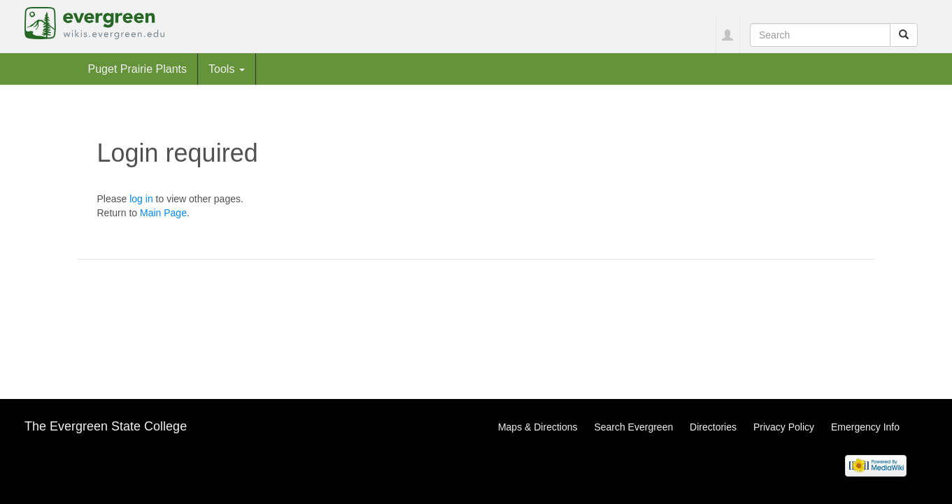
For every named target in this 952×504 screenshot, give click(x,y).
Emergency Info (865, 427)
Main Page (163, 212)
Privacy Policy (783, 427)
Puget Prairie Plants (137, 68)
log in (140, 198)
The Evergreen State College (105, 426)
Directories (713, 427)
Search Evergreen (633, 427)
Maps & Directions (538, 427)
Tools (226, 68)
